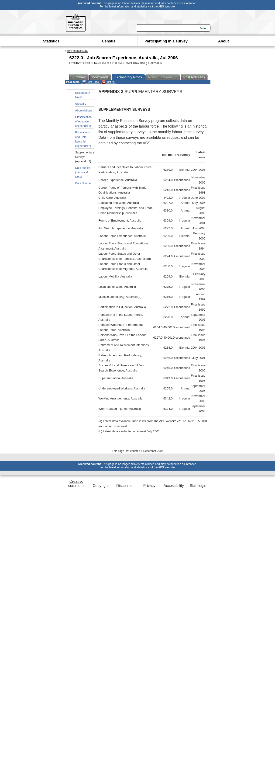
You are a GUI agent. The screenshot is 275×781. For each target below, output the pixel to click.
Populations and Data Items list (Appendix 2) (83, 139)
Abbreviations (83, 110)
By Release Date (77, 50)
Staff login (198, 486)
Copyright (101, 486)
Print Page (90, 81)
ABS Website (166, 6)
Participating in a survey (166, 41)
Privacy (149, 486)
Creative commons (76, 483)
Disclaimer (125, 486)
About (223, 41)
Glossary (80, 103)
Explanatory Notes (82, 95)
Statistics (51, 41)
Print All (108, 81)
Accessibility (174, 486)
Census (108, 41)
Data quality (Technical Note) (82, 172)
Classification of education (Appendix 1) (83, 121)
